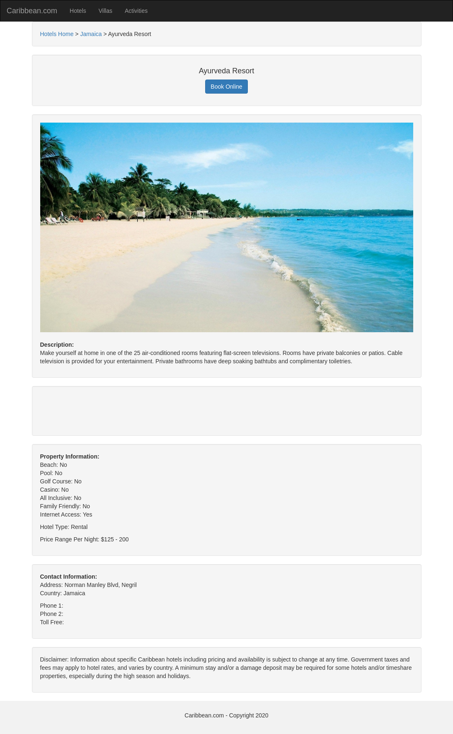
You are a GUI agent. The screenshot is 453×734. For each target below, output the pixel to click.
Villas (105, 10)
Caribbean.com (32, 11)
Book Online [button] (226, 86)
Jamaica (91, 34)
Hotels (78, 10)
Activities (136, 10)
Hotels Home (57, 34)
